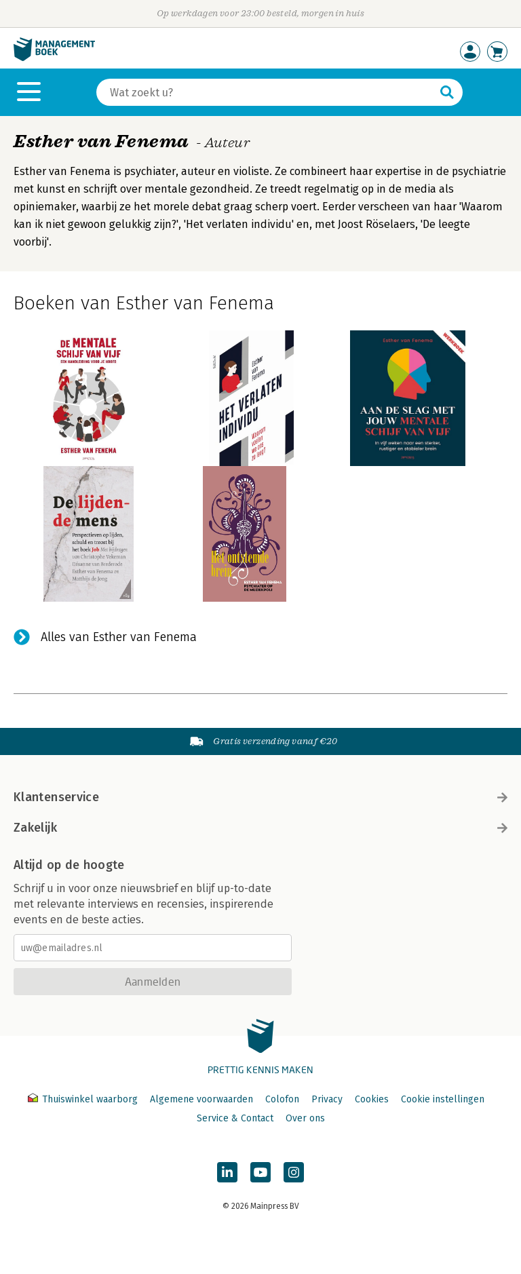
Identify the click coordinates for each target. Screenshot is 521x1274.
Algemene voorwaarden (201, 1099)
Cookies (372, 1099)
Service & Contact (235, 1118)
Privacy (327, 1099)
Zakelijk (260, 827)
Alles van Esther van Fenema (119, 637)
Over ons (305, 1118)
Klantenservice (260, 797)
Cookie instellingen (442, 1099)
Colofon (282, 1099)
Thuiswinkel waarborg (84, 1099)
